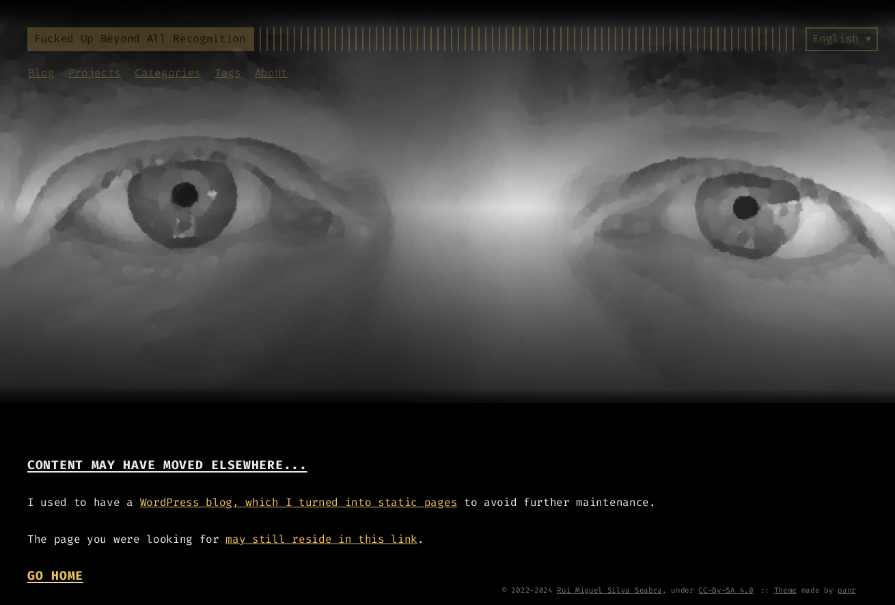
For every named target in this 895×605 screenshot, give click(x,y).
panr (847, 590)
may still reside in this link (321, 539)
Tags (228, 73)
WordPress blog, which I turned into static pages (299, 502)
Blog (41, 73)
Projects (94, 73)
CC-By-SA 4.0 (725, 590)
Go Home (55, 576)
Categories (168, 73)
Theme (785, 590)
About (271, 73)
